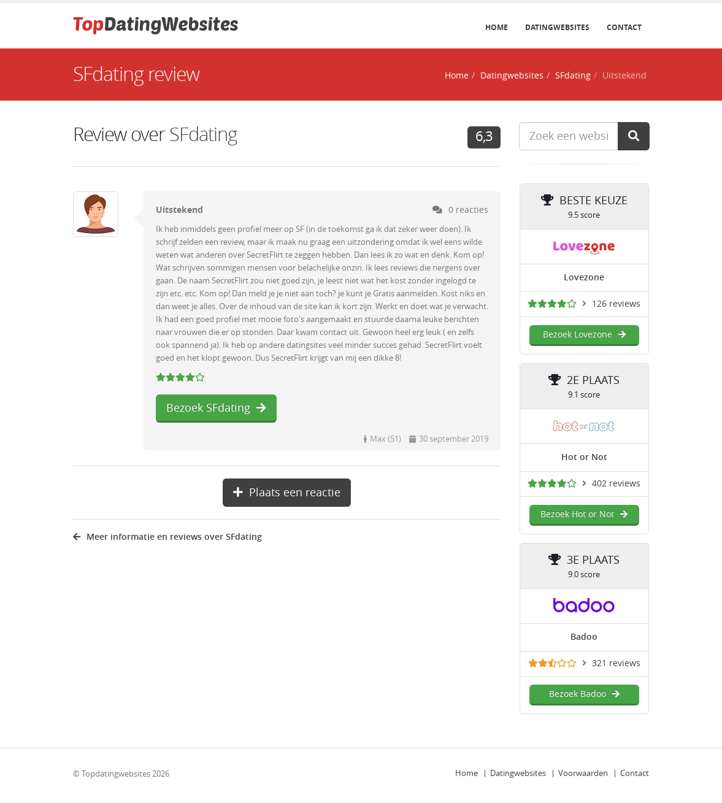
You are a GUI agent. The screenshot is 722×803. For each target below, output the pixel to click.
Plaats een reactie (286, 492)
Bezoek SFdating (216, 408)
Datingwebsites (557, 27)
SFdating (573, 76)
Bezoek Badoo (584, 694)
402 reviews (616, 483)
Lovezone (584, 277)
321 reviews (616, 663)
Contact (624, 27)
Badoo (583, 637)
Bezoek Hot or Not (584, 514)
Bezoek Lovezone (584, 334)
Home (496, 27)
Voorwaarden (583, 773)
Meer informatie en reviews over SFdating (167, 537)
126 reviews (616, 304)
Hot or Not (584, 457)
